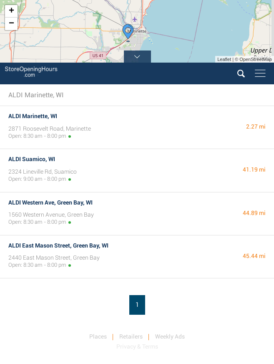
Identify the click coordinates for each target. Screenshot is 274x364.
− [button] (11, 24)
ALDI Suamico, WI (31, 159)
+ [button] (11, 11)
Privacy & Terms (137, 346)
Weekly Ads (170, 336)
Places (98, 336)
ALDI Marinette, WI (32, 116)
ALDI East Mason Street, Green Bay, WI (58, 245)
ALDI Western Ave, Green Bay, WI (50, 202)
